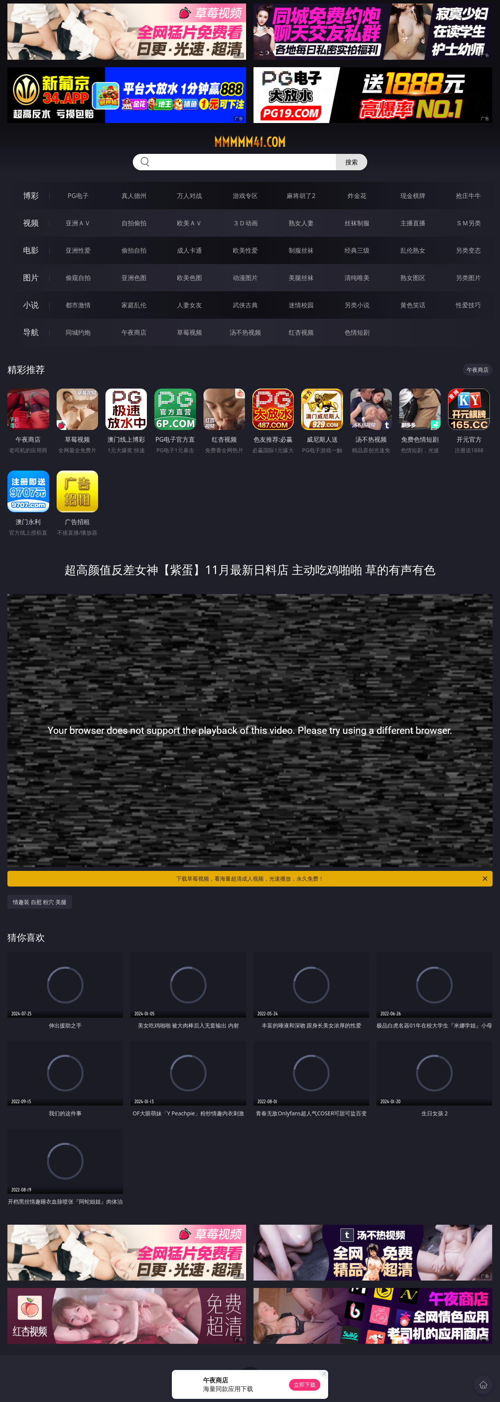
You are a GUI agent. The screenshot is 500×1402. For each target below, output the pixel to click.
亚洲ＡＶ (78, 223)
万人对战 (189, 195)
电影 (31, 250)
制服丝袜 (301, 250)
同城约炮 (78, 332)
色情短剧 (357, 332)
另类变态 (468, 250)
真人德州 (133, 195)
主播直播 (412, 223)
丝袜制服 (357, 223)
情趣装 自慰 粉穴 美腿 (39, 902)
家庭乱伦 (133, 305)
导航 (31, 332)
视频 (31, 223)
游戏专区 (245, 195)
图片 (31, 277)
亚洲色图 (133, 277)
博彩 (31, 195)
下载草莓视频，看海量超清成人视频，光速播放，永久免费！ (332, 878)
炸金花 (357, 195)
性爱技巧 (468, 305)
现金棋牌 (412, 195)
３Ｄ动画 (245, 223)
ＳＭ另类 (468, 223)
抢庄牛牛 (468, 195)
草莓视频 (189, 332)
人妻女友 (189, 305)
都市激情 (78, 305)
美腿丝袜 (301, 277)
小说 (31, 305)
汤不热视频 (245, 332)
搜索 (351, 162)
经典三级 (357, 250)
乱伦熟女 (412, 250)
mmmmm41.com (250, 142)
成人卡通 (189, 250)
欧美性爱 (245, 250)
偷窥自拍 (78, 277)
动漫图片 (245, 277)
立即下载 (305, 1384)
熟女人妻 (301, 223)
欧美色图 (189, 277)
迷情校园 (301, 305)
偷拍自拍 (133, 250)
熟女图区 (412, 277)
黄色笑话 (412, 305)
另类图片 (468, 277)
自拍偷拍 (133, 223)
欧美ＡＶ (189, 223)
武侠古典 (245, 305)
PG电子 (78, 195)
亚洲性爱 (78, 250)
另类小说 (357, 305)
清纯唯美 (357, 277)
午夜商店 (133, 332)
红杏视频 (301, 332)
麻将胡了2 (301, 195)
